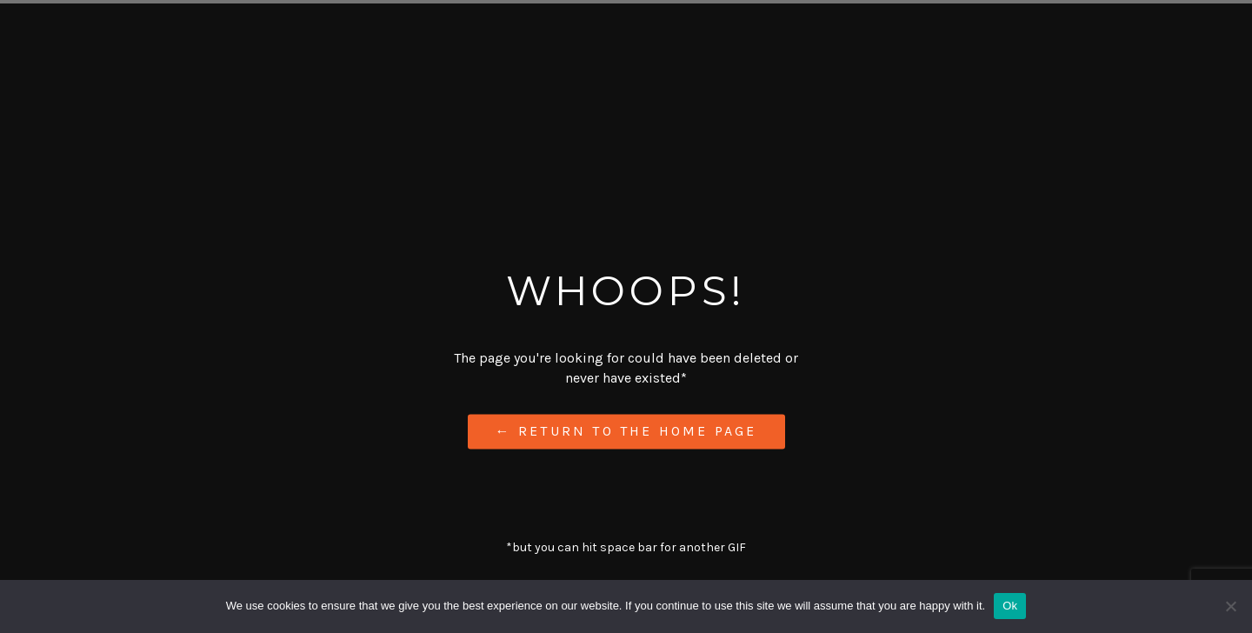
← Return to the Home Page (626, 431)
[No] (1230, 606)
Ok (1009, 605)
